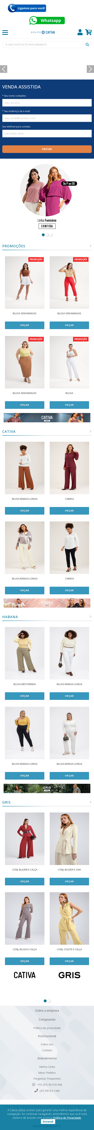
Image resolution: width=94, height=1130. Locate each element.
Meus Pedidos (47, 1072)
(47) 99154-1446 (47, 1091)
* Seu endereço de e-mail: (16, 111)
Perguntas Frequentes (47, 1078)
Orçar (24, 325)
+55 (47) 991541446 (47, 1084)
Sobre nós (47, 1044)
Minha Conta (47, 1067)
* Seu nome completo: (14, 95)
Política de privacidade (47, 1028)
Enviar (47, 149)
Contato (47, 1050)
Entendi (48, 1121)
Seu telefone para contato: (16, 126)
